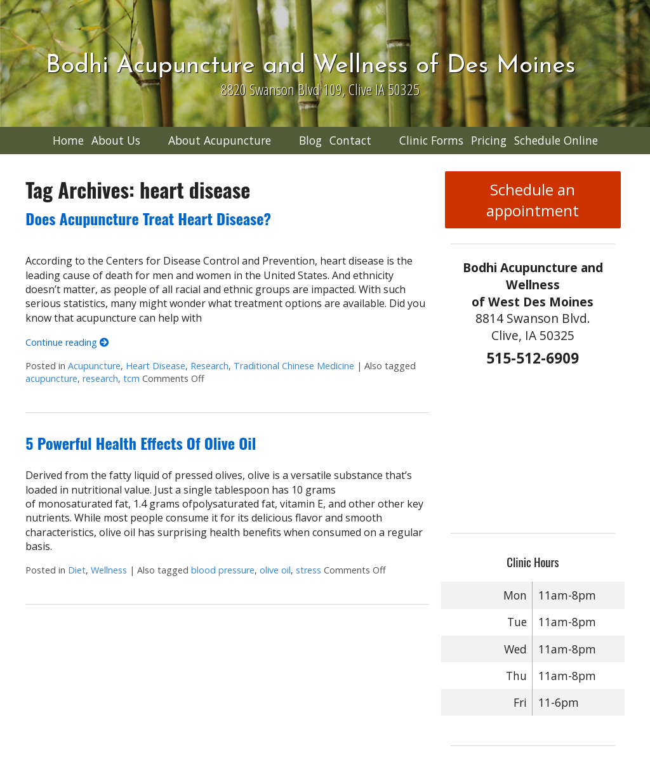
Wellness (109, 570)
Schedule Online (556, 140)
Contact (350, 140)
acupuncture (51, 378)
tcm (131, 378)
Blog (310, 140)
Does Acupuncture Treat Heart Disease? (148, 218)
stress (308, 570)
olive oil (275, 570)
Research (209, 366)
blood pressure (223, 570)
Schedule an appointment (532, 200)
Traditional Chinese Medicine (294, 366)
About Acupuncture (219, 140)
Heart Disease (155, 366)
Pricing (489, 140)
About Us (115, 140)
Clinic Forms (431, 140)
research (100, 378)
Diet (77, 570)
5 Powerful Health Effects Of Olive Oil (140, 442)
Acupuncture (94, 366)
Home (68, 140)
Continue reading (67, 342)
